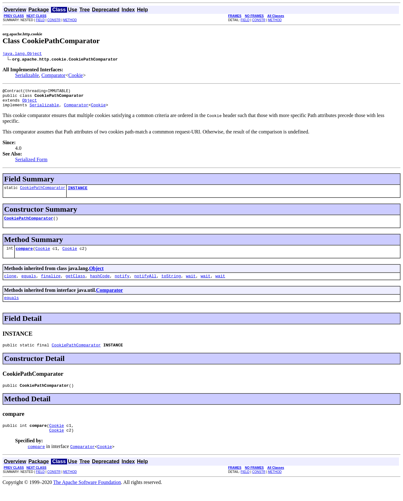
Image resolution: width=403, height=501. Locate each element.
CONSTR (53, 20)
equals (28, 284)
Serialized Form (31, 164)
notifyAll (145, 284)
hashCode (100, 284)
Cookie (75, 76)
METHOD (70, 20)
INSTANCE (77, 193)
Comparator (53, 76)
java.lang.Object (22, 54)
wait (191, 284)
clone (10, 284)
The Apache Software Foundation (87, 495)
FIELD (40, 20)
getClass (75, 284)
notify (122, 284)
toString (171, 284)
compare (24, 256)
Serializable (27, 76)
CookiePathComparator (42, 193)
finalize (50, 284)
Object (29, 104)
